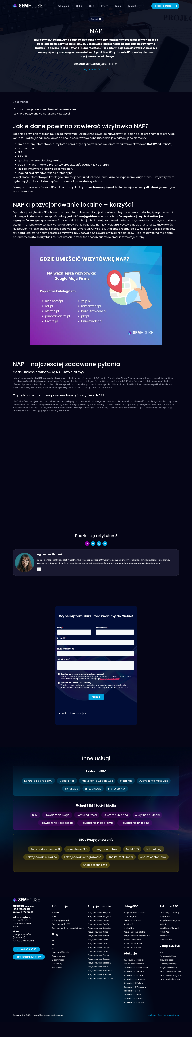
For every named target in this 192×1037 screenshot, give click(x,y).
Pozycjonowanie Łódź (97, 943)
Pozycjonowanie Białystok (99, 912)
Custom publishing (116, 815)
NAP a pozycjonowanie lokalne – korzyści (43, 113)
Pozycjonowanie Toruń (98, 966)
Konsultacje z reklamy (38, 781)
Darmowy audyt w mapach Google (68, 928)
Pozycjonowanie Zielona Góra (101, 978)
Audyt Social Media (147, 815)
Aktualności (57, 967)
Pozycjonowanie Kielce (98, 932)
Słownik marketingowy (134, 963)
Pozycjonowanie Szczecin (99, 963)
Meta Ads (126, 781)
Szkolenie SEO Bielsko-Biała (136, 967)
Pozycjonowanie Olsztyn (99, 947)
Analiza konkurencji (120, 857)
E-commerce (58, 960)
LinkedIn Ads (93, 788)
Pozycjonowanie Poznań (98, 955)
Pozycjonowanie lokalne (41, 857)
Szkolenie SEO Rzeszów (134, 1002)
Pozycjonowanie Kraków (98, 935)
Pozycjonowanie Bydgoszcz (100, 916)
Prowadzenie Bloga (57, 815)
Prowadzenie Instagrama (96, 823)
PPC (53, 944)
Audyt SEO (132, 849)
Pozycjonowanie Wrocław (99, 974)
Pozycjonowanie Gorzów (99, 924)
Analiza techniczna (95, 865)
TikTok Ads (71, 788)
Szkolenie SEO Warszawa (135, 987)
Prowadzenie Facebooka (57, 823)
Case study (57, 963)
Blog (55, 934)
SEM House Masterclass (134, 960)
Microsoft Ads (117, 788)
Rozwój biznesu (58, 956)
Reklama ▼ (64, 6)
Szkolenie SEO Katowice (134, 979)
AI (53, 948)
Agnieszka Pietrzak (96, 69)
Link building (154, 849)
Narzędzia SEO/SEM (60, 952)
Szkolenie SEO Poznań (133, 998)
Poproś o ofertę (166, 6)
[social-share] (87, 543)
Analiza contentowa (153, 857)
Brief (54, 916)
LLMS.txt (152, 1015)
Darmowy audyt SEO (61, 924)
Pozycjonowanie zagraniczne (82, 857)
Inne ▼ (104, 6)
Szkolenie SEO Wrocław (134, 971)
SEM (34, 815)
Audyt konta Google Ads (97, 781)
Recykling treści (87, 815)
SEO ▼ (79, 6)
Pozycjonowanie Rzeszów (99, 959)
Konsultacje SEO (77, 849)
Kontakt (132, 6)
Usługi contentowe (107, 849)
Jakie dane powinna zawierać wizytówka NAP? (46, 109)
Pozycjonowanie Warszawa (100, 970)
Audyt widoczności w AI (45, 849)
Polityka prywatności (61, 920)
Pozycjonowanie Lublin (98, 939)
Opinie (118, 6)
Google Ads (66, 781)
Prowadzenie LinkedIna (135, 823)
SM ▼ (92, 6)
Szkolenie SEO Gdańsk (133, 975)
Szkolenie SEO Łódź (132, 991)
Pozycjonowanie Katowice (99, 928)
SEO (53, 940)
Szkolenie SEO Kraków (133, 983)
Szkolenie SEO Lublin (133, 994)
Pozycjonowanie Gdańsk (99, 920)
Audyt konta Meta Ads (153, 781)
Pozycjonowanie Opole (98, 951)
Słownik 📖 (96, 19)
